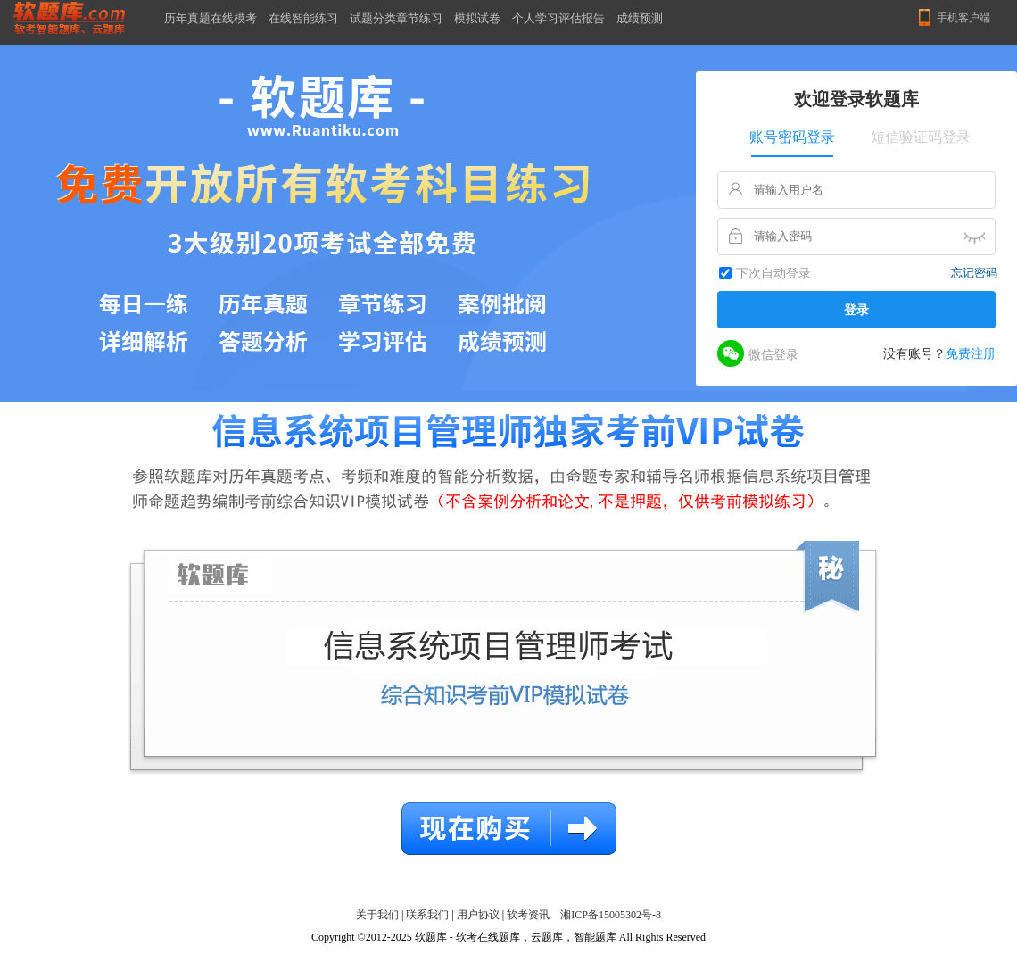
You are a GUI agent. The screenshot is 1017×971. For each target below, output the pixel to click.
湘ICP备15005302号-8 (610, 915)
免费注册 (971, 354)
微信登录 (757, 353)
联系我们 (427, 915)
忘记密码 (974, 272)
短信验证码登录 (921, 137)
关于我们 (377, 915)
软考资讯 (528, 915)
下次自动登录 (773, 273)
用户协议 (478, 915)
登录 (856, 310)
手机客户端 (963, 18)
